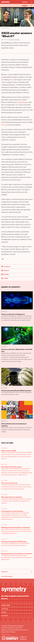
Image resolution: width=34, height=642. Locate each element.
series (3, 125)
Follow (25, 2)
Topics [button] (28, 5)
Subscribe (5, 605)
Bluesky (5, 270)
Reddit (4, 278)
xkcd (11, 80)
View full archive (6, 576)
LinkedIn (5, 274)
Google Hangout (22, 102)
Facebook (5, 266)
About (3, 612)
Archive (4, 615)
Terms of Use (5, 634)
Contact (4, 608)
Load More (4, 571)
